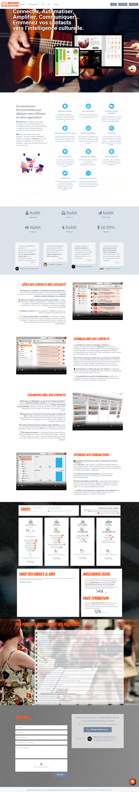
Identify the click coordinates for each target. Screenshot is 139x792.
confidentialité (71, 790)
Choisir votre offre (94, 790)
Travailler (85, 790)
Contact (109, 790)
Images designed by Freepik (35, 790)
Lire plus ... (33, 262)
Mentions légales (61, 790)
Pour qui (79, 790)
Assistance (103, 790)
